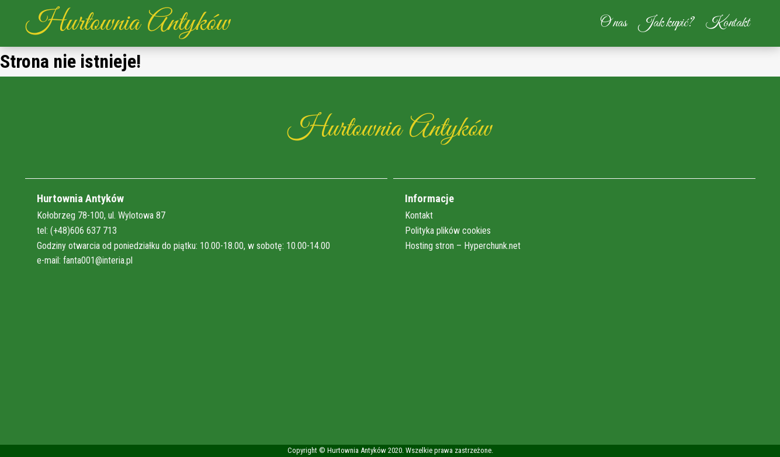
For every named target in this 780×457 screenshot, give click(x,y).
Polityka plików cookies (448, 230)
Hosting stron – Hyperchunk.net (463, 245)
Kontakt (727, 23)
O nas (613, 23)
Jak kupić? (666, 23)
